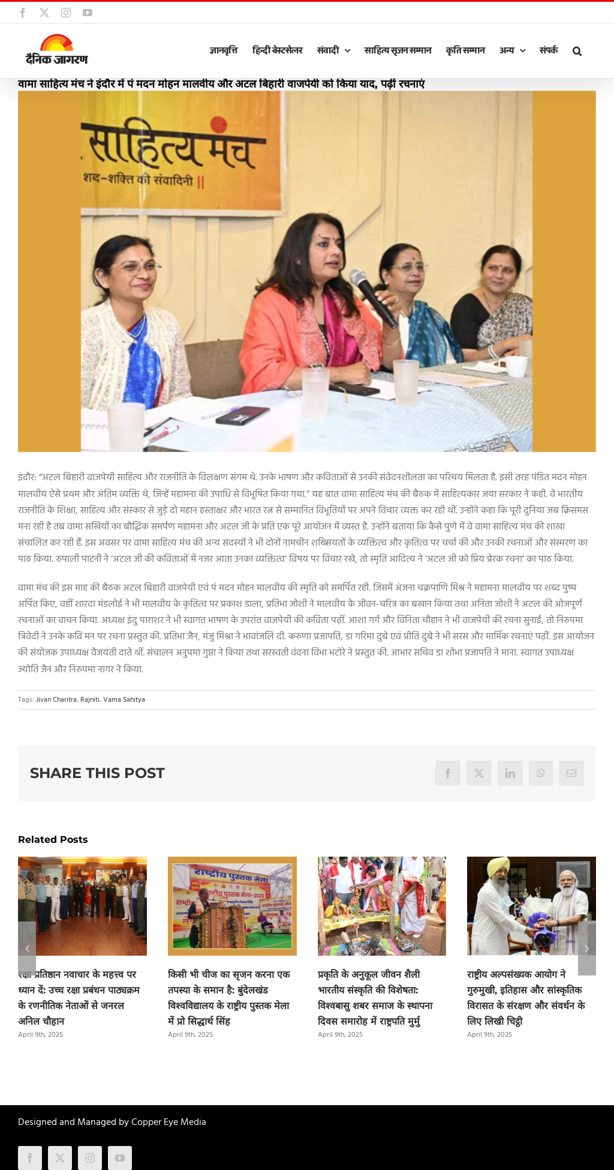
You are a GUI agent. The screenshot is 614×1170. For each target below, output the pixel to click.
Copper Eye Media (168, 1122)
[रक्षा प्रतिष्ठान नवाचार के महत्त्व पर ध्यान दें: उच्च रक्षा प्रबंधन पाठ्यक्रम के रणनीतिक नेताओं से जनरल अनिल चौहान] (82, 864)
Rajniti (90, 700)
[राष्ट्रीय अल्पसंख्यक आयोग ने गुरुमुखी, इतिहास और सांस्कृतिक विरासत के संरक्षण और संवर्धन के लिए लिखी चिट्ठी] (531, 864)
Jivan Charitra (56, 700)
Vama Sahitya (124, 700)
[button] (577, 51)
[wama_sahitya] (307, 272)
